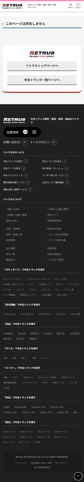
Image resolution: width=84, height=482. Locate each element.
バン (57, 289)
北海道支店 (8, 333)
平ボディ (60, 284)
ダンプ (31, 284)
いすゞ (15, 377)
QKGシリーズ (9, 431)
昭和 (75, 412)
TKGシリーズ (44, 431)
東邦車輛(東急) (10, 382)
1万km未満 (75, 314)
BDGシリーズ (61, 437)
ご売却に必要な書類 (57, 209)
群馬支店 (35, 333)
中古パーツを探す (11, 168)
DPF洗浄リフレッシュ (52, 168)
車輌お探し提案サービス (15, 189)
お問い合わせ (11, 142)
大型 (34, 358)
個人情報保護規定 (42, 467)
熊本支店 (20, 338)
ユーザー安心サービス (53, 175)
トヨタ (45, 382)
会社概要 (10, 248)
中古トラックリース (13, 175)
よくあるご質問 (55, 259)
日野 (5, 377)
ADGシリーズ (43, 437)
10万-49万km (44, 314)
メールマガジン (40, 142)
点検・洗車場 (13, 228)
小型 (5, 358)
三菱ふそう (28, 377)
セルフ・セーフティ (12, 279)
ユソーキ (73, 382)
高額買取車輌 (54, 220)
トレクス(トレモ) (29, 382)
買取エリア (53, 215)
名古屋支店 (75, 333)
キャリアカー (75, 284)
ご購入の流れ (13, 209)
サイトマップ (21, 463)
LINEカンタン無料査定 (53, 182)
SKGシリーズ (9, 437)
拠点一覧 (10, 254)
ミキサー (33, 289)
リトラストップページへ (42, 65)
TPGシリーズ (61, 431)
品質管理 (10, 240)
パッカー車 (69, 289)
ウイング (46, 289)
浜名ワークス (58, 382)
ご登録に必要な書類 (16, 215)
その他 (6, 388)
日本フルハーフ (68, 377)
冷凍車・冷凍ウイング (13, 284)
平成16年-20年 (10, 412)
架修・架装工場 (14, 234)
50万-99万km (27, 314)
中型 (14, 358)
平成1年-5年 (62, 412)
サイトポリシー (62, 463)
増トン (24, 358)
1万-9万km (61, 314)
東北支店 (22, 333)
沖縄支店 (33, 338)
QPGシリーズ (26, 431)
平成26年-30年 (38, 407)
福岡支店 (7, 338)
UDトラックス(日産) (47, 377)
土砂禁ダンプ (45, 284)
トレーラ (20, 289)
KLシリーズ (8, 442)
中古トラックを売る (51, 161)
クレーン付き (61, 279)
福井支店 (61, 333)
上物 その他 (61, 295)
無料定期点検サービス (14, 182)
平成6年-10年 (46, 412)
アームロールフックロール (38, 279)
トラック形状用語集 (57, 234)
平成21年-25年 (57, 407)
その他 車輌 (46, 295)
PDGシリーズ (26, 437)
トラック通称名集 (56, 240)
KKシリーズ (24, 442)
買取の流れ (11, 220)
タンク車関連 (9, 295)
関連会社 (10, 259)
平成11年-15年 (28, 412)
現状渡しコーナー (28, 295)
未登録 (6, 407)
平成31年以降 (20, 407)
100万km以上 (9, 314)
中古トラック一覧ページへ (42, 80)
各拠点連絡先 (54, 254)
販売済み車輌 (54, 228)
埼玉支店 (48, 333)
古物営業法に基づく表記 (41, 463)
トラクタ (7, 289)
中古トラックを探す (13, 161)
